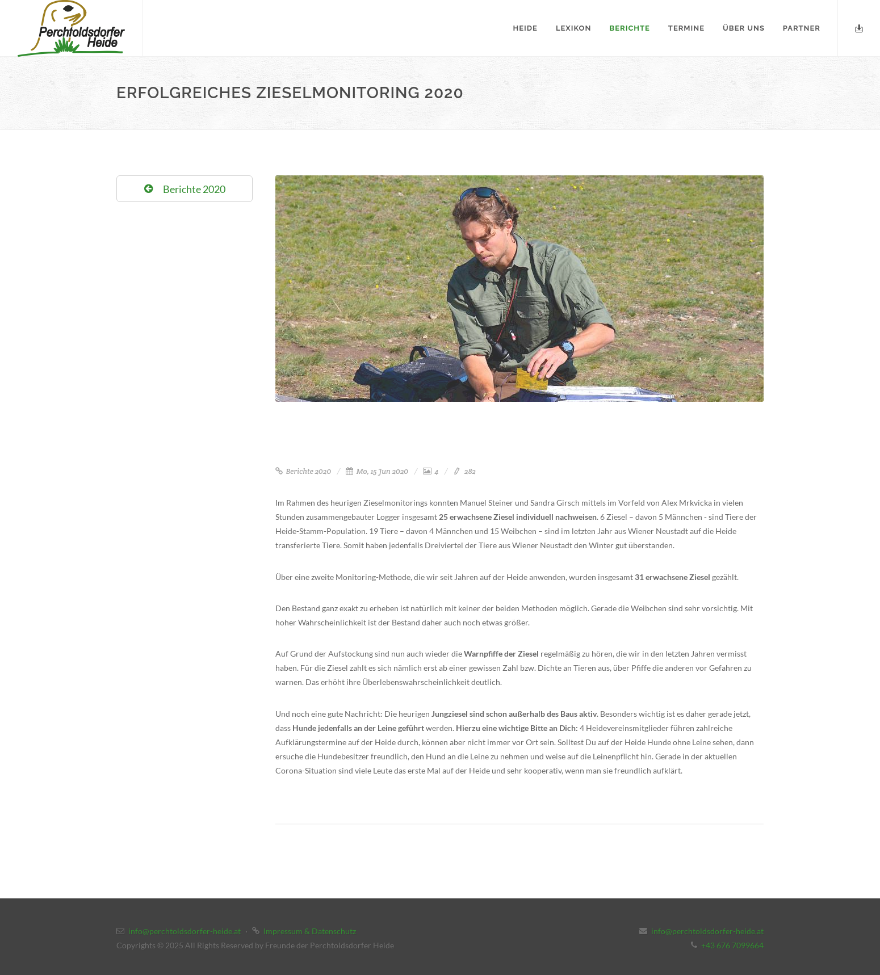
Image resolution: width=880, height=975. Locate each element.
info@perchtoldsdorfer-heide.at (184, 931)
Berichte (629, 28)
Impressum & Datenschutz (309, 931)
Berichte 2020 (303, 471)
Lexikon (573, 28)
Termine (686, 28)
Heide (525, 28)
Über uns (744, 28)
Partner (801, 28)
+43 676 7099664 (732, 945)
